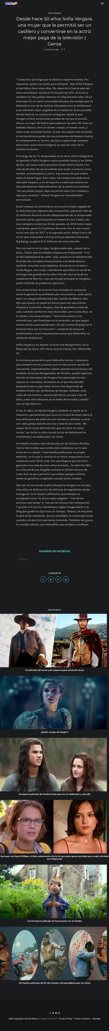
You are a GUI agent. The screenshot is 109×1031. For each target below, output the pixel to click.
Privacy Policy (65, 1018)
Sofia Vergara (54, 13)
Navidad (96, 1018)
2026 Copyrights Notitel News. (23, 1018)
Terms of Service (82, 1018)
